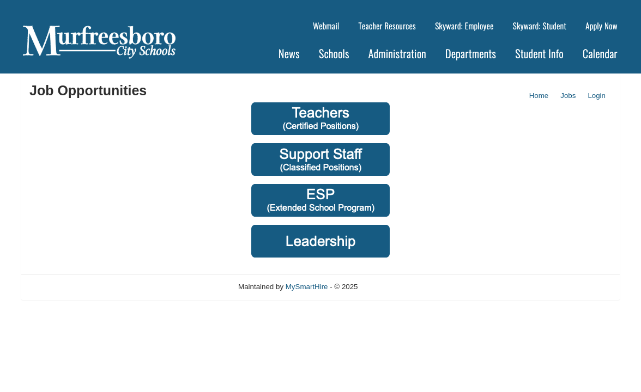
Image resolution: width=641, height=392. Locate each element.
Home (539, 95)
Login (597, 95)
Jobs (568, 95)
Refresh (390, 287)
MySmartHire (307, 287)
